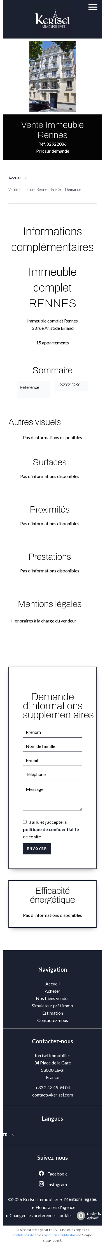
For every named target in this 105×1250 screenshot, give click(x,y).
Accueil (14, 177)
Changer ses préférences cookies (41, 1215)
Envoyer (37, 849)
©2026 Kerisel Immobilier (33, 1199)
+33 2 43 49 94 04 (52, 1087)
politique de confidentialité (51, 829)
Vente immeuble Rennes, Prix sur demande (44, 189)
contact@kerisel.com (52, 1094)
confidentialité (23, 1235)
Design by (87, 1215)
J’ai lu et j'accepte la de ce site (51, 829)
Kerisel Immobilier (52, 1055)
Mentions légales (80, 1199)
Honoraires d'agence (55, 1207)
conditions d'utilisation (60, 1235)
